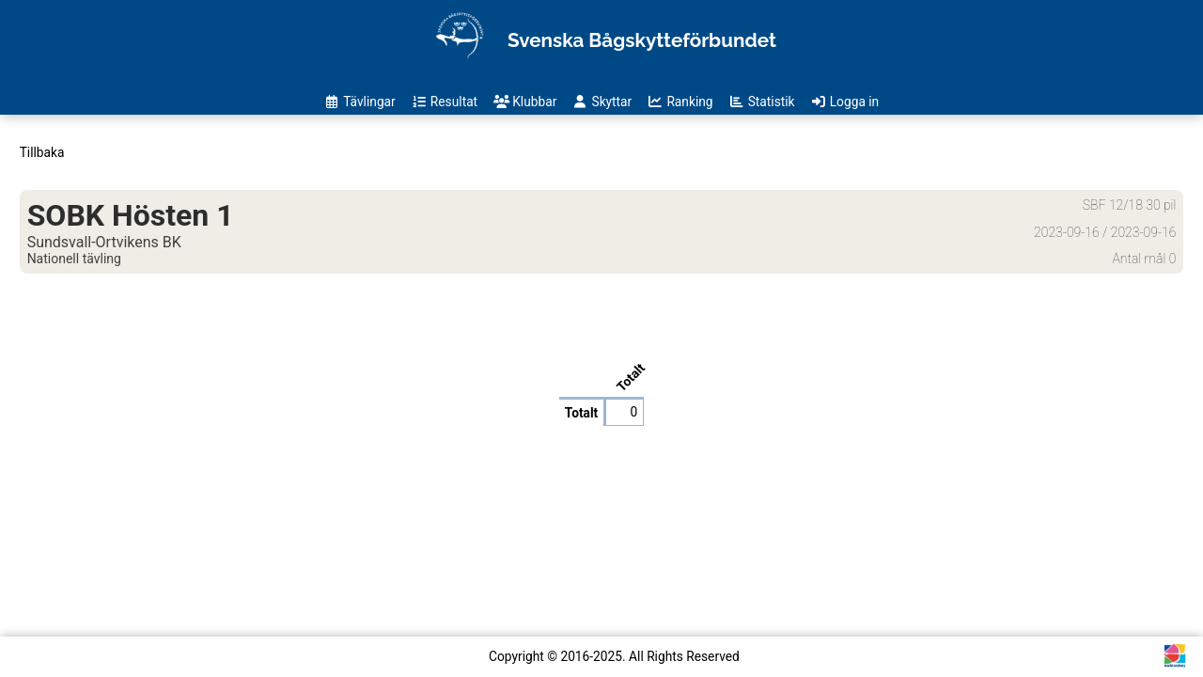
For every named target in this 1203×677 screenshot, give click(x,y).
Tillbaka (42, 152)
